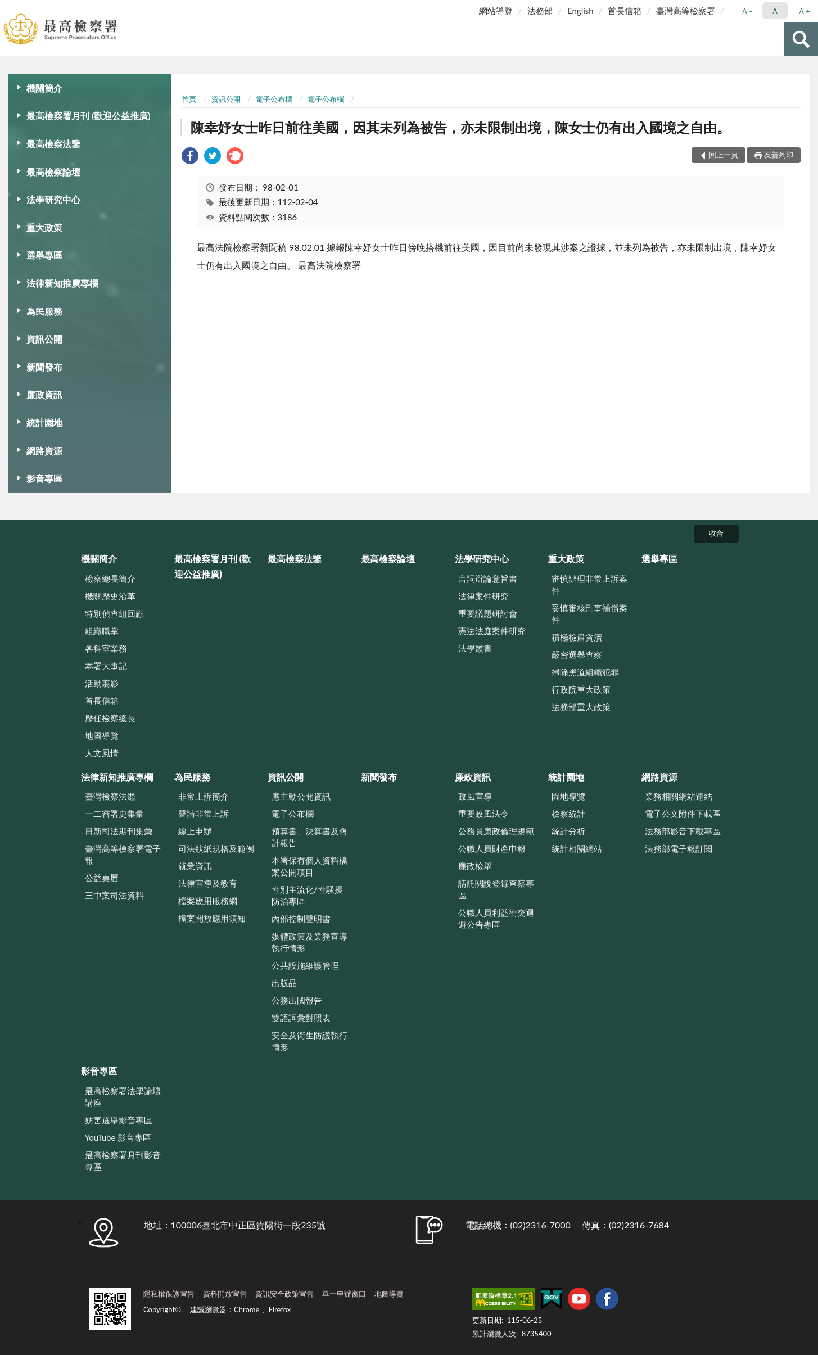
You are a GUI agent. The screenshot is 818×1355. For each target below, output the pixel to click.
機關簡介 (44, 88)
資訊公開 (44, 338)
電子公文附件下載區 (683, 814)
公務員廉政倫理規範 (496, 831)
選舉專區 (44, 255)
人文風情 (102, 753)
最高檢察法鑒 (53, 143)
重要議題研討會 (487, 613)
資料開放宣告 (225, 1293)
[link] (190, 157)
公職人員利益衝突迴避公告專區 (496, 918)
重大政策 (44, 227)
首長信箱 (624, 11)
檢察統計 (568, 814)
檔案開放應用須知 (212, 918)
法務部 (540, 11)
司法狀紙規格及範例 (216, 848)
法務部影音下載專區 (683, 831)
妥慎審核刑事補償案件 (589, 614)
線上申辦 (195, 831)
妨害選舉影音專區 (118, 1120)
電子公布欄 (274, 98)
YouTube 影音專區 (118, 1137)
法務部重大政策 (581, 707)
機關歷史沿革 (110, 596)
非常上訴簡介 (203, 796)
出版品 (284, 983)
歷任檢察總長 (110, 718)
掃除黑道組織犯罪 (585, 672)
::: (9, 8)
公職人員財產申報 (492, 848)
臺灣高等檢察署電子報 (123, 854)
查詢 (801, 39)
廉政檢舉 (475, 866)
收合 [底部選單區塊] (716, 533)
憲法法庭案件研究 (492, 631)
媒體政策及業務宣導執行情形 (309, 942)
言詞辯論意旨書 (487, 578)
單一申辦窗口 (344, 1293)
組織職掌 (102, 631)
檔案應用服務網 (207, 901)
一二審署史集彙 (114, 814)
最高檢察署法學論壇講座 (123, 1097)
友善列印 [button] (778, 154)
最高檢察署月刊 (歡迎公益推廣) (88, 115)
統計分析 (568, 831)
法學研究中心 (53, 199)
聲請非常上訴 (203, 814)
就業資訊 (195, 866)
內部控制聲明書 (301, 919)
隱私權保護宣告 (169, 1293)
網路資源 (44, 450)
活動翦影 (102, 683)
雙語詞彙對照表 (301, 1018)
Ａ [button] (775, 11)
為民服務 (44, 311)
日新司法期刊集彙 (118, 831)
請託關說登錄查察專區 (496, 889)
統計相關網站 (577, 848)
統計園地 (44, 422)
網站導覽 (496, 11)
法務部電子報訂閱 (678, 848)
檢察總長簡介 (110, 578)
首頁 (189, 98)
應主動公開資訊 (301, 796)
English (580, 11)
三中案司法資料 (114, 895)
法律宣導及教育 (207, 883)
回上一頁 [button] (723, 154)
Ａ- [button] (746, 11)
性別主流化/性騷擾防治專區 (307, 895)
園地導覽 (568, 796)
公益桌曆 (102, 878)
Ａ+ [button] (804, 11)
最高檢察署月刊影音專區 (123, 1161)
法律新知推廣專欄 (62, 283)
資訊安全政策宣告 (284, 1293)
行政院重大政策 (581, 689)
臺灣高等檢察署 (685, 11)
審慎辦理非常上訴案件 (589, 584)
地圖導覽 (102, 735)
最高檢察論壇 (53, 171)
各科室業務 (106, 648)
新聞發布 (44, 367)
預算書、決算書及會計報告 (309, 837)
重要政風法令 (483, 814)
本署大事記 (106, 666)
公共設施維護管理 (305, 965)
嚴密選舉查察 (577, 654)
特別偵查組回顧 (114, 613)
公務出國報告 (297, 1000)
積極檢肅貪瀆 (577, 637)
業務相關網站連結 (678, 796)
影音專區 (44, 478)
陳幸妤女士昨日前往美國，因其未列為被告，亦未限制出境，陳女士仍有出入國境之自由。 (460, 127)
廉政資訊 (44, 394)
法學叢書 (475, 648)
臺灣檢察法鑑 (110, 796)
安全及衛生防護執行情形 (309, 1041)
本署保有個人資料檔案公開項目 (309, 866)
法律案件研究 (483, 596)
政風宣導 (475, 796)
